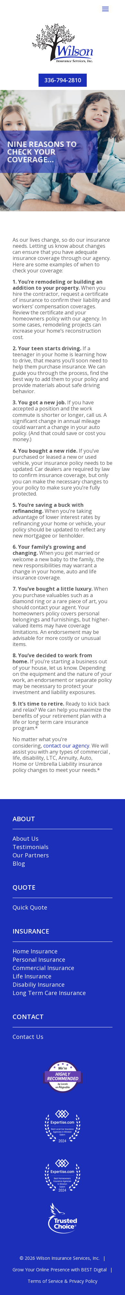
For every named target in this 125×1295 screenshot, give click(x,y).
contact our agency (66, 745)
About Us (26, 838)
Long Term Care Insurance (49, 993)
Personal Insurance (39, 959)
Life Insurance (32, 976)
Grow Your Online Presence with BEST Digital (60, 1270)
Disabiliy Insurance (39, 984)
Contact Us (28, 1036)
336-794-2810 (62, 80)
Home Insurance (35, 951)
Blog (19, 863)
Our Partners (31, 855)
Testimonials (31, 847)
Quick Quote (30, 907)
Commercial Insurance (43, 968)
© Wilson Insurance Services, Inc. (60, 1258)
